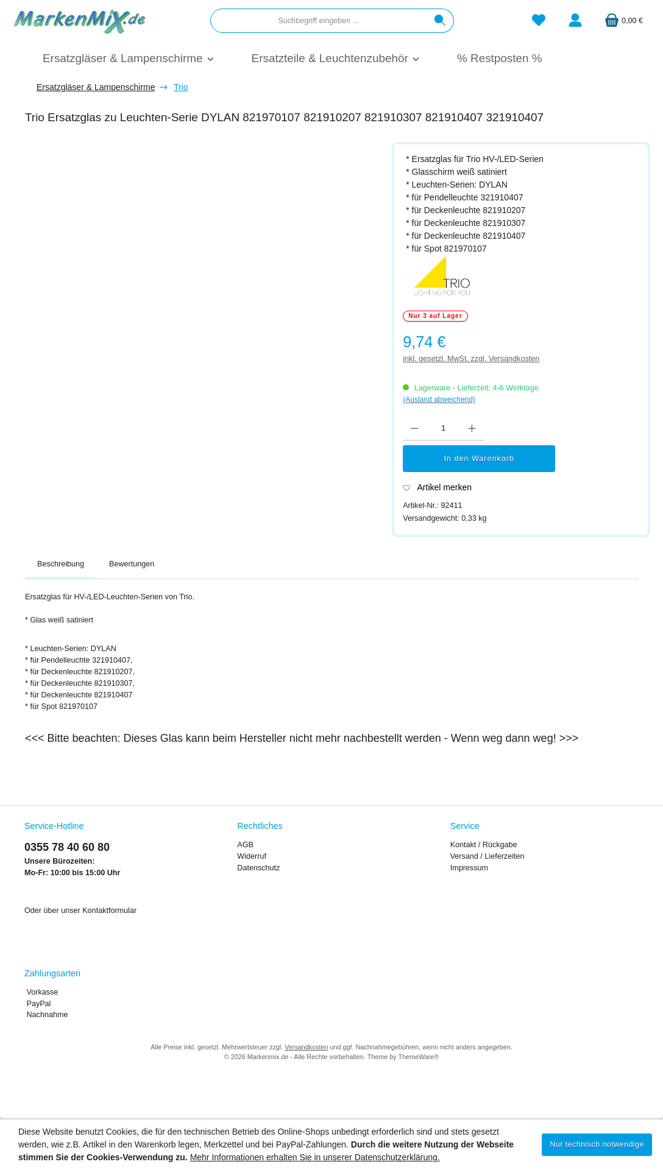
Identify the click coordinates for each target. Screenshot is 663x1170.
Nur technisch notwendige (597, 1144)
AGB (245, 844)
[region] (202, 286)
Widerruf (251, 856)
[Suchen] (440, 21)
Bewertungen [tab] (131, 564)
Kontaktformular (109, 910)
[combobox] (318, 21)
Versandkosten (306, 1047)
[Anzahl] (443, 429)
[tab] (60, 565)
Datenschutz (258, 868)
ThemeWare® (418, 1056)
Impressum (469, 868)
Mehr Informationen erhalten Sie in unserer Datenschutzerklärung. (315, 1157)
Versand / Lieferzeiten (487, 856)
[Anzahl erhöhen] (472, 429)
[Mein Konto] (575, 21)
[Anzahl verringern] (415, 429)
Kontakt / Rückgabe (483, 844)
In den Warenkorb (479, 458)
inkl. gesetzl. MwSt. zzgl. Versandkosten (471, 358)
